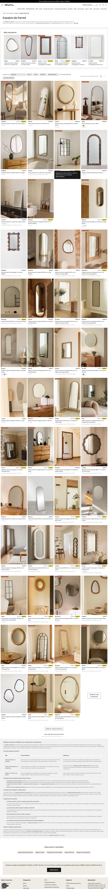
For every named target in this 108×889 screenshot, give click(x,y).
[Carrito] (103, 4)
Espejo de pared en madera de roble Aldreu (39, 176)
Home (4, 13)
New (37, 9)
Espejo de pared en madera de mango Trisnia (13, 225)
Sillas (24, 886)
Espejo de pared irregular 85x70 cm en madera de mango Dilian (11, 64)
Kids (46, 883)
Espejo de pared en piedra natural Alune (92, 176)
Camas (87, 9)
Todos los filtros (8, 81)
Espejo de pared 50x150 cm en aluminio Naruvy (40, 522)
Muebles (70, 9)
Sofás (75, 9)
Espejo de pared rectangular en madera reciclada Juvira (44, 64)
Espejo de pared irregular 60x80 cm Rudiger (13, 176)
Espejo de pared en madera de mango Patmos (13, 522)
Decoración (96, 9)
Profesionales (30, 9)
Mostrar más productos (54, 732)
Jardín (40, 9)
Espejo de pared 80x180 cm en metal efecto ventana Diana (62, 64)
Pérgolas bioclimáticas (61, 9)
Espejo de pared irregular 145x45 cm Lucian (13, 424)
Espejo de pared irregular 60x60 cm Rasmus (40, 424)
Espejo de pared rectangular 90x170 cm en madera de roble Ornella (96, 64)
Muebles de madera (50, 888)
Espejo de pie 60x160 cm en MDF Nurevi (38, 126)
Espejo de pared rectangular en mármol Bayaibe (78, 64)
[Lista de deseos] (105, 4)
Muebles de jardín (50, 885)
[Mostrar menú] (2, 5)
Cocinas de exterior (48, 9)
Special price (21, 9)
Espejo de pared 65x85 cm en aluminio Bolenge (13, 324)
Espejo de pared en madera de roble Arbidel (13, 126)
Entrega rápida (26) (66, 77)
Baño (91, 9)
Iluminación (104, 9)
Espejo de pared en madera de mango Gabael (94, 621)
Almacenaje (81, 9)
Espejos (16, 13)
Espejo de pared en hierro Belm (90, 126)
